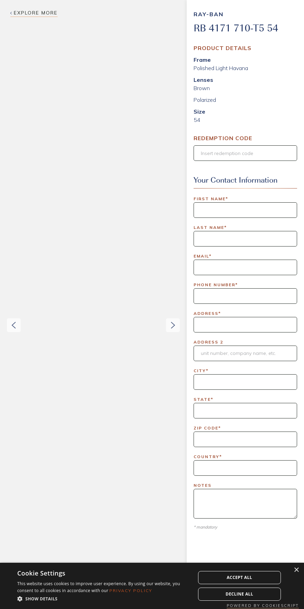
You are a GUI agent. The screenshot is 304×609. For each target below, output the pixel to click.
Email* (203, 256)
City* (201, 370)
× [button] (296, 570)
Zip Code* (207, 428)
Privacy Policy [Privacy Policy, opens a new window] (130, 590)
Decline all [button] (239, 594)
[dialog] (152, 586)
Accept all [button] (239, 577)
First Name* (211, 198)
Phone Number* (216, 284)
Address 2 (208, 342)
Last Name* (210, 227)
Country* (208, 456)
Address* (207, 313)
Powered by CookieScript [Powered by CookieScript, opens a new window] (263, 605)
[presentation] (246, 556)
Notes (203, 485)
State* (204, 399)
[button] (7, 304)
